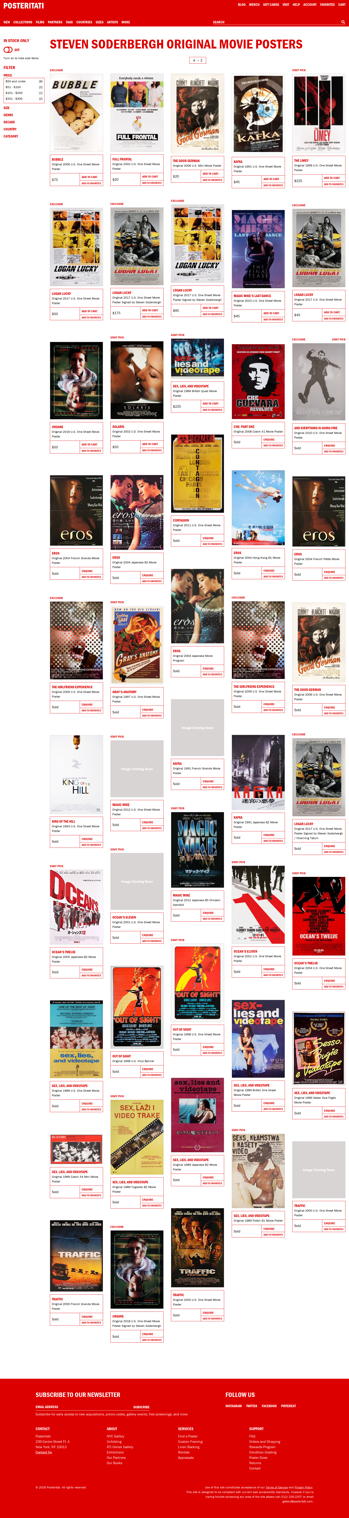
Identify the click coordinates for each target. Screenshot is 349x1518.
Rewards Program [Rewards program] (262, 1447)
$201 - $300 (14, 99)
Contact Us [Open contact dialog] (44, 1452)
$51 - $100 (13, 87)
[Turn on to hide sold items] (8, 50)
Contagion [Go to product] (181, 520)
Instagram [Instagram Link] (233, 1406)
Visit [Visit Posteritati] (286, 4)
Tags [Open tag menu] (69, 22)
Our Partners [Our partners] (116, 1457)
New (7, 22)
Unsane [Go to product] (57, 427)
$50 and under (16, 81)
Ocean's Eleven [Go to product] (124, 917)
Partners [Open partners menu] (55, 22)
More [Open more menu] (126, 22)
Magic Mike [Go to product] (121, 804)
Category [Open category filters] (11, 136)
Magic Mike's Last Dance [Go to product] (252, 295)
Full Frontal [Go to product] (122, 159)
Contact (255, 1468)
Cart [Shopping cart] (341, 4)
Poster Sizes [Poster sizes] (258, 1457)
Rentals (183, 1452)
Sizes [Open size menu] (99, 22)
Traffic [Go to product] (299, 1205)
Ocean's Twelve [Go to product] (63, 952)
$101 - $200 (14, 93)
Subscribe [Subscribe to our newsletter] (141, 1407)
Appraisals (186, 1457)
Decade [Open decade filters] (9, 122)
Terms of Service (277, 1487)
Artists (112, 22)
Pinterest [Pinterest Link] (288, 1406)
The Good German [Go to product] (186, 160)
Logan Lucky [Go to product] (182, 290)
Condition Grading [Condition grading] (262, 1452)
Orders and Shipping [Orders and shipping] (264, 1441)
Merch (254, 4)
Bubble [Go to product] (57, 159)
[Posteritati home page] (24, 6)
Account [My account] (310, 4)
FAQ (252, 1436)
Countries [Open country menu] (84, 22)
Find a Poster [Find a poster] (188, 1436)
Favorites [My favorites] (327, 4)
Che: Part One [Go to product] (244, 426)
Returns (255, 1463)
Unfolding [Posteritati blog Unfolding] (114, 1441)
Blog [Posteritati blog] (242, 4)
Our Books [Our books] (114, 1463)
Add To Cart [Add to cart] (89, 177)
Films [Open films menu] (40, 22)
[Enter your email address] (93, 1407)
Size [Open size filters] (7, 107)
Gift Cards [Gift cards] (271, 4)
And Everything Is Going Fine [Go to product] (315, 428)
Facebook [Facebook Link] (269, 1406)
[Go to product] (76, 113)
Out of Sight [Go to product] (182, 1029)
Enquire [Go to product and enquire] (329, 445)
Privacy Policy (303, 1487)
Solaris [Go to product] (118, 426)
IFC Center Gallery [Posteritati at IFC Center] (120, 1447)
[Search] (343, 22)
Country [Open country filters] (10, 129)
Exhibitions (115, 1452)
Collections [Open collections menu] (22, 22)
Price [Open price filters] (8, 75)
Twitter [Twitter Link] (251, 1406)
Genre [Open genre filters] (8, 115)
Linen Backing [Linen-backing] (188, 1447)
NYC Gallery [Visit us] (115, 1436)
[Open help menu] (296, 4)
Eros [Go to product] (237, 553)
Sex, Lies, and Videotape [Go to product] (191, 386)
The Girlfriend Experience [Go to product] (254, 686)
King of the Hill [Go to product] (63, 821)
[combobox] (279, 22)
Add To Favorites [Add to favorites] (91, 183)
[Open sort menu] (197, 60)
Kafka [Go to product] (238, 161)
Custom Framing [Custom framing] (190, 1441)
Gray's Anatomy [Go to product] (124, 692)
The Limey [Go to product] (301, 160)
